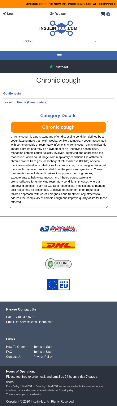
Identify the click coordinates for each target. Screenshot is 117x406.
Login (9, 13)
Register (58, 13)
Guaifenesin (12, 93)
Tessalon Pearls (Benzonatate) (25, 102)
